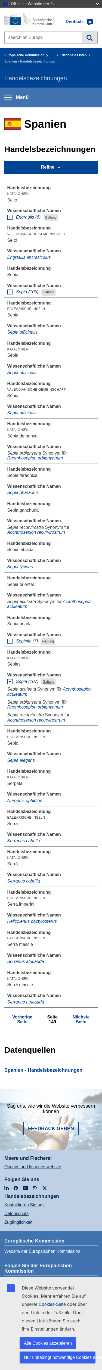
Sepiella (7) (27, 641)
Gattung (51, 217)
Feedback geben (51, 1128)
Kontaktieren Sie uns (24, 1205)
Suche (89, 37)
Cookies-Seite (52, 1304)
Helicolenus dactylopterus (32, 921)
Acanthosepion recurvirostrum (36, 532)
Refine (47, 167)
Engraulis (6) (28, 217)
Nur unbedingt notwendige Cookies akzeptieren (59, 1357)
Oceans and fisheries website (32, 1166)
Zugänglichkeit (18, 1222)
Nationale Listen (74, 55)
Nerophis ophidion (24, 800)
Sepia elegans (21, 760)
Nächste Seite (81, 1019)
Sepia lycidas (20, 566)
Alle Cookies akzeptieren (48, 1343)
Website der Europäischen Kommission (42, 1251)
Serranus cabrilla (23, 840)
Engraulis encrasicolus (29, 257)
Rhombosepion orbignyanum (35, 458)
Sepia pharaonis (23, 492)
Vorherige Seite (22, 1019)
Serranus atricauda (25, 961)
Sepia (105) (27, 292)
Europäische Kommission (24, 55)
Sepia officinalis (22, 332)
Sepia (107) (27, 681)
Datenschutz (16, 1213)
